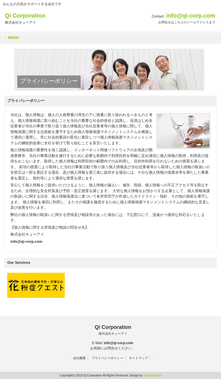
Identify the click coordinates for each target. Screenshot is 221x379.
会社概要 (79, 358)
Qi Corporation (113, 330)
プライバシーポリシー (107, 358)
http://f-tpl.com (152, 375)
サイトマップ (138, 358)
